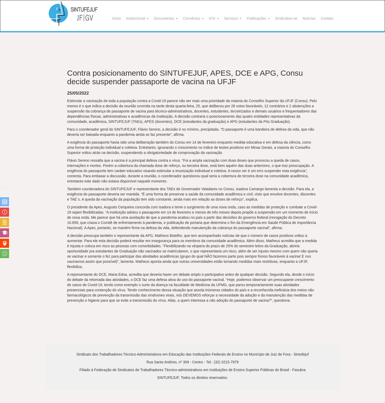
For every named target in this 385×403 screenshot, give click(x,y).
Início (116, 18)
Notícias (309, 18)
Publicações (258, 18)
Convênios (193, 18)
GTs (214, 18)
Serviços (233, 18)
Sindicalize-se (286, 18)
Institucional (137, 18)
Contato (327, 18)
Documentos (166, 18)
